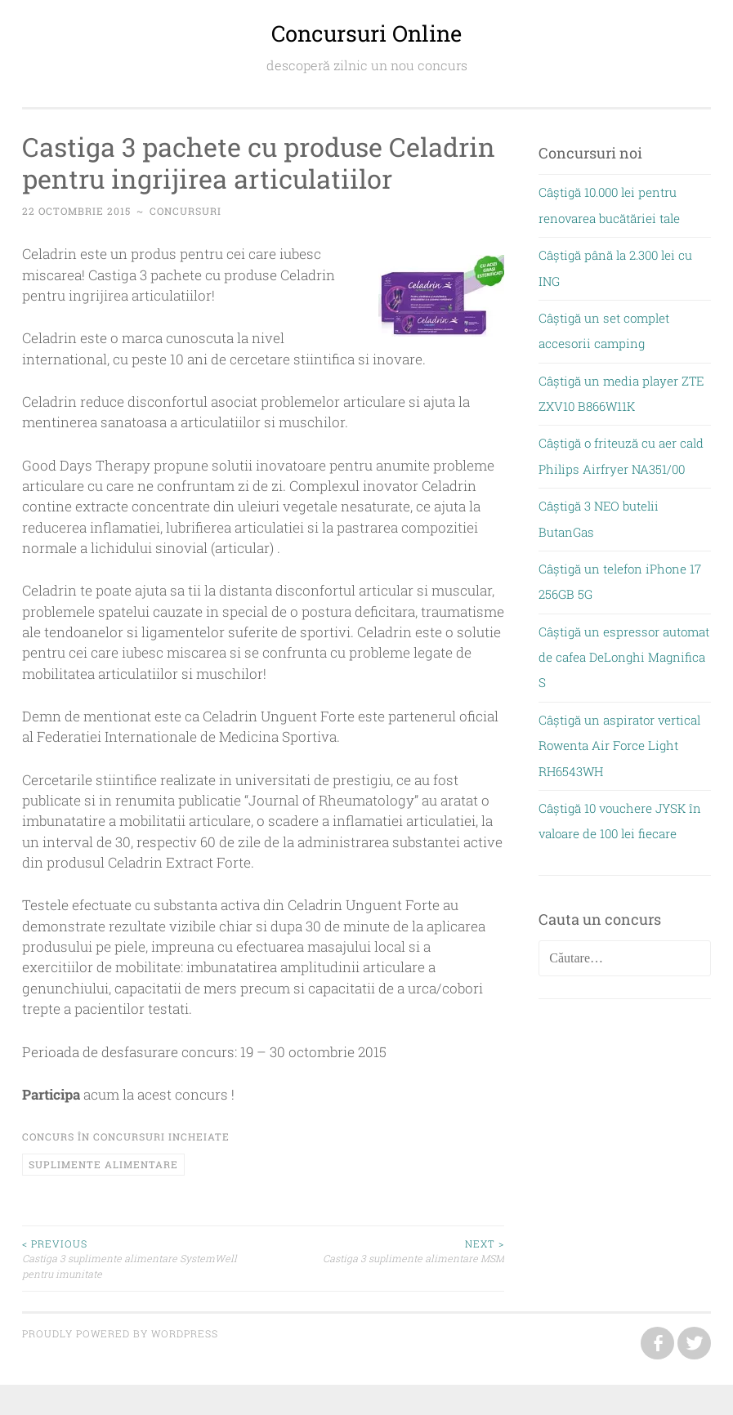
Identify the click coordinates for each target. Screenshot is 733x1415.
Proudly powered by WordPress (120, 1333)
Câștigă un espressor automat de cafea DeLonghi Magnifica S (624, 657)
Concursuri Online (367, 33)
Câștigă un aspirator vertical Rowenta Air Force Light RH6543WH (619, 745)
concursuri (185, 210)
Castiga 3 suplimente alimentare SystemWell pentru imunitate (142, 1258)
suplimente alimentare (103, 1164)
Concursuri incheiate (161, 1136)
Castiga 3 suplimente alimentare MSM (383, 1250)
